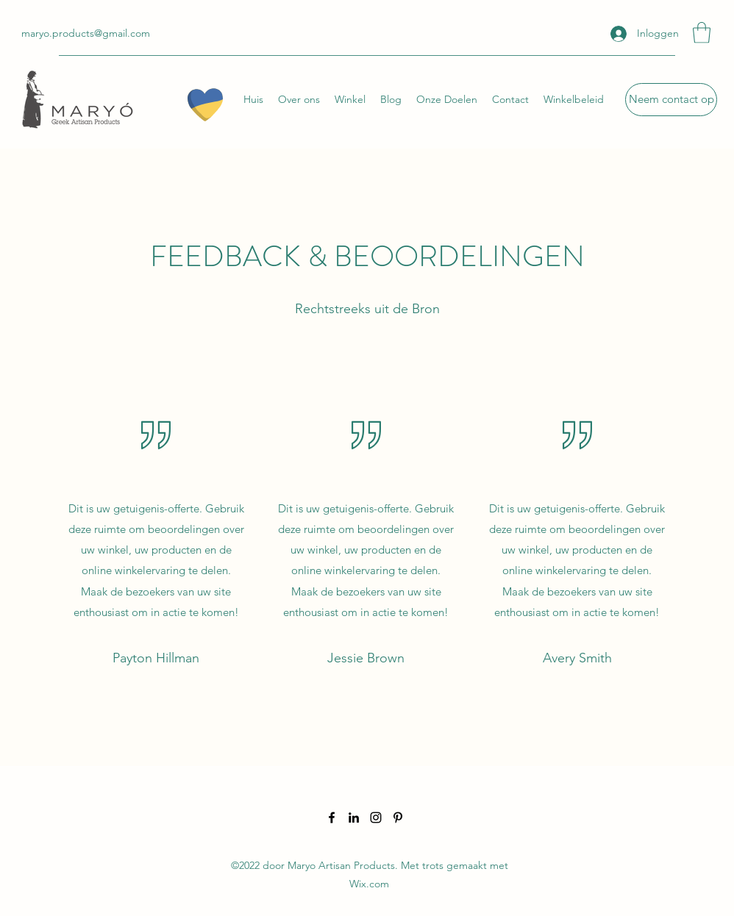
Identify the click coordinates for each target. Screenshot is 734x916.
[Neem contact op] (671, 99)
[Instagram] (375, 817)
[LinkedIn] (353, 817)
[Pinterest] (398, 817)
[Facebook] (331, 817)
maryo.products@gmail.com (85, 33)
